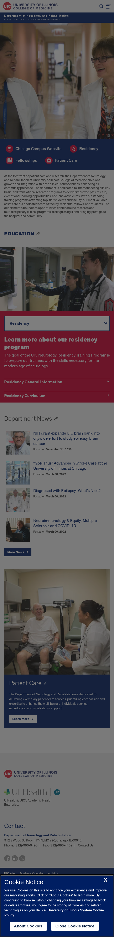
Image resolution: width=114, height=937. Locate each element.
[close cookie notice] (105, 880)
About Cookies (28, 926)
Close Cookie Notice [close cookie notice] (75, 926)
